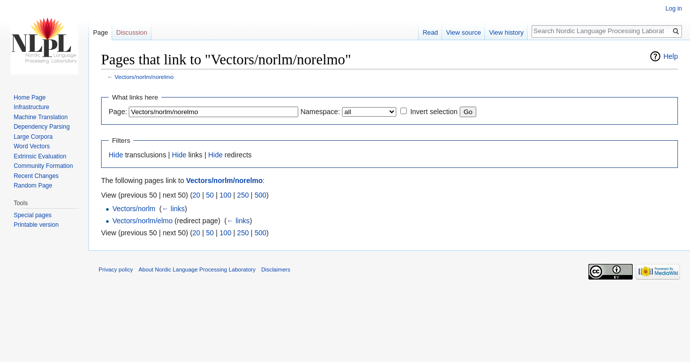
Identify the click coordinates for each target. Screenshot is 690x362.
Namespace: (320, 112)
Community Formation (43, 165)
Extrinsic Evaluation (40, 156)
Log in (673, 8)
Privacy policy (116, 269)
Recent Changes (36, 175)
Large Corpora (33, 136)
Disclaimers (275, 269)
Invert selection (434, 112)
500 (260, 195)
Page (100, 32)
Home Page (29, 97)
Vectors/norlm (133, 209)
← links (173, 209)
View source (463, 32)
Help (670, 56)
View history (506, 32)
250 (242, 195)
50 (210, 195)
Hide (116, 155)
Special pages (32, 215)
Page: (118, 112)
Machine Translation (40, 117)
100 (225, 195)
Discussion (131, 32)
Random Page (33, 185)
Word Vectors (32, 146)
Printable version (36, 224)
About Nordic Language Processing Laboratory (197, 269)
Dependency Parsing (41, 126)
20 (197, 195)
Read (430, 32)
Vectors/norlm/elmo (142, 221)
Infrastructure (31, 107)
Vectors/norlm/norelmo (144, 76)
